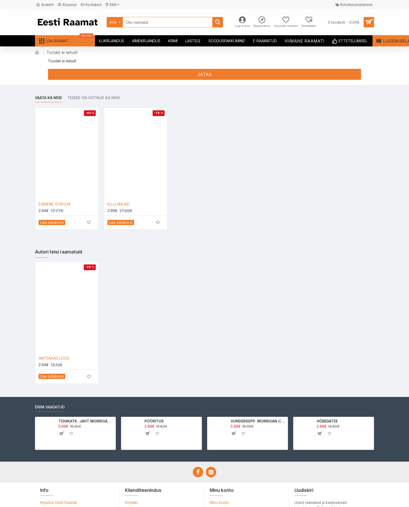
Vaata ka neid (48, 97)
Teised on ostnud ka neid (93, 97)
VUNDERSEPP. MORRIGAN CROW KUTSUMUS (258, 421)
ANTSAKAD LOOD (54, 358)
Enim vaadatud (50, 407)
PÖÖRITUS (154, 421)
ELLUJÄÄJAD (118, 204)
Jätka (204, 74)
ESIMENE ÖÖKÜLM (54, 204)
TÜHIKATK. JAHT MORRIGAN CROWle (86, 421)
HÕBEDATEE (327, 421)
